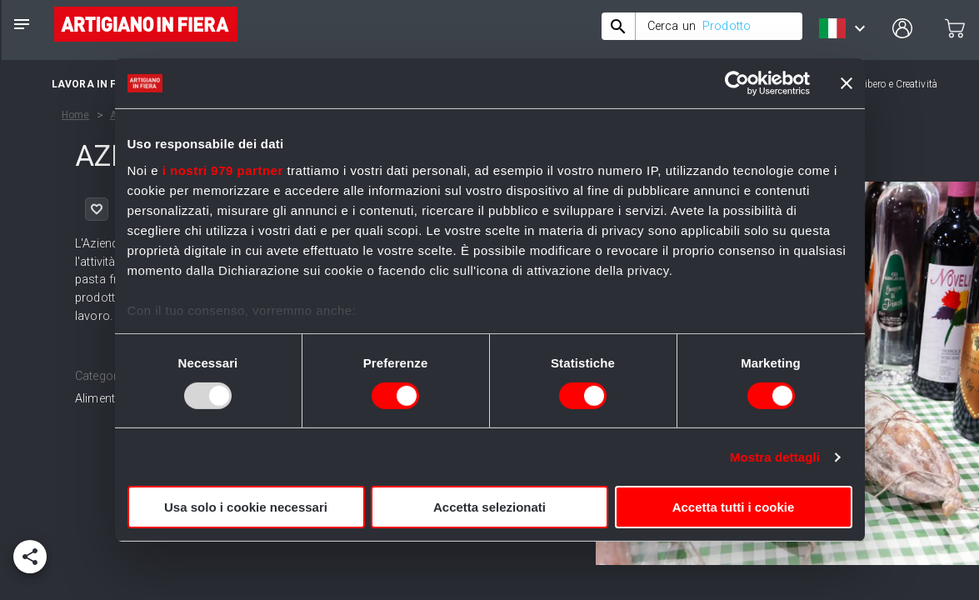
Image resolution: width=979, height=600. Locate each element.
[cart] (955, 28)
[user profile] (902, 28)
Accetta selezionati (489, 507)
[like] (96, 209)
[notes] (22, 24)
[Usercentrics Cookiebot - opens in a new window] (737, 83)
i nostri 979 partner (222, 169)
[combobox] (702, 26)
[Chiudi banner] (846, 83)
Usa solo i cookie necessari (245, 507)
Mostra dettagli (775, 457)
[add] (30, 556)
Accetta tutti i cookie (733, 507)
